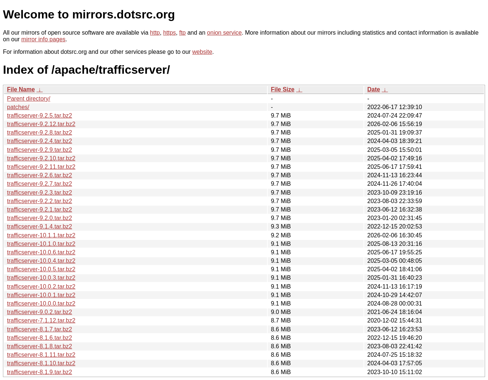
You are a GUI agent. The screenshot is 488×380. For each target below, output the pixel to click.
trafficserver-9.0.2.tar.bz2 (39, 312)
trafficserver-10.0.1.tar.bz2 (41, 295)
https (169, 32)
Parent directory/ (28, 98)
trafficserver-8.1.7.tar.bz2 (39, 329)
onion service (224, 32)
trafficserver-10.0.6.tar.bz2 (41, 252)
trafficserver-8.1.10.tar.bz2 (41, 363)
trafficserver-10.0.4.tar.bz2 (41, 261)
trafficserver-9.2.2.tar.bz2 (39, 201)
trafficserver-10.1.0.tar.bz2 (41, 244)
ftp (182, 32)
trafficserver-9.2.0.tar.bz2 (39, 218)
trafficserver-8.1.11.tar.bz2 (41, 355)
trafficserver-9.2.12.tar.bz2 (41, 124)
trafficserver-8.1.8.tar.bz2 (39, 346)
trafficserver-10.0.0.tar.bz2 (41, 303)
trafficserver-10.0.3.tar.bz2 (41, 278)
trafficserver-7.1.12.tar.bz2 (41, 320)
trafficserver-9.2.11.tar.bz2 (41, 167)
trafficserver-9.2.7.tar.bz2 (39, 184)
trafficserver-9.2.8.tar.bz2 (39, 132)
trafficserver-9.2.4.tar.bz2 (39, 141)
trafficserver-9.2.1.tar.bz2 (39, 209)
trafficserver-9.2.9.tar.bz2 (39, 150)
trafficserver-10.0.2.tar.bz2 (41, 286)
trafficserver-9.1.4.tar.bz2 (39, 226)
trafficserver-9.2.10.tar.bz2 (41, 158)
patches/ (18, 107)
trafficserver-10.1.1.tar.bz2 (41, 235)
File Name (21, 89)
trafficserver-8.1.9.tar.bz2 (39, 372)
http (155, 32)
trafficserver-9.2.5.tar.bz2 (39, 115)
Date (373, 89)
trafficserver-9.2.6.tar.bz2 (39, 175)
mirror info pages (43, 39)
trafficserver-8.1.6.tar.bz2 (39, 338)
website (202, 52)
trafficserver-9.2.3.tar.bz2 (39, 192)
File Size (282, 89)
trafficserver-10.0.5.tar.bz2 (41, 269)
